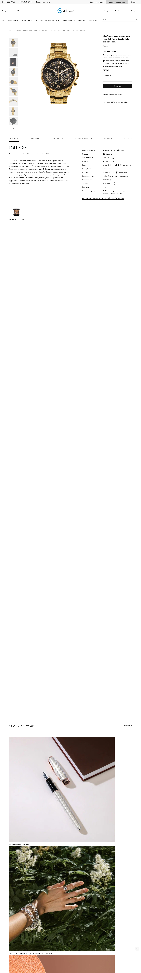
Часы (11, 30)
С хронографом (79, 30)
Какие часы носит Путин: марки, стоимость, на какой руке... (31, 953)
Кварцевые (67, 30)
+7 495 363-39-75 (25, 2)
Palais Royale (27, 30)
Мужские (37, 30)
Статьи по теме (21, 726)
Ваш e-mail (107, 75)
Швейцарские (47, 30)
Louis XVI (17, 30)
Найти (137, 19)
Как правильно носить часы (19, 844)
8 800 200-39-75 (8, 2)
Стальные (57, 30)
